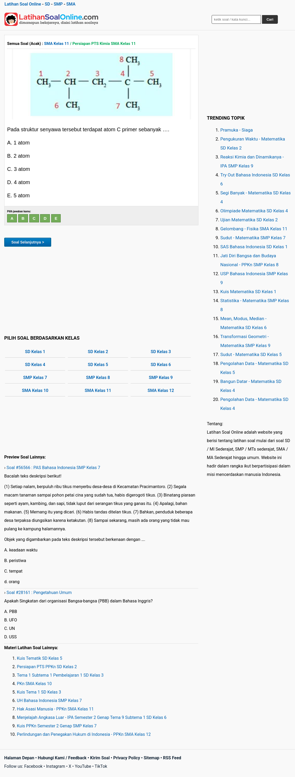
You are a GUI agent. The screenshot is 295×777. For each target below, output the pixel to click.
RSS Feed (172, 757)
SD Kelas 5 (98, 364)
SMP (58, 4)
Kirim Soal (100, 757)
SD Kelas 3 (161, 351)
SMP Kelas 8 (98, 377)
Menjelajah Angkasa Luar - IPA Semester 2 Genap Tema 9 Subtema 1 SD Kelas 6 (91, 717)
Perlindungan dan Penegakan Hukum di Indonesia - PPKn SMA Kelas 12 (84, 734)
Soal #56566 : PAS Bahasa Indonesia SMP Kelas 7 (53, 467)
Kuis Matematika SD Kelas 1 (248, 291)
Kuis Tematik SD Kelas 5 (39, 658)
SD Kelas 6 (161, 364)
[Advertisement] (101, 290)
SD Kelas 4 (35, 364)
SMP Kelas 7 (35, 377)
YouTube (83, 766)
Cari (270, 19)
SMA (70, 4)
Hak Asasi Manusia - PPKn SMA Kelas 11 (55, 709)
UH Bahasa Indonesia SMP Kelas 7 (49, 700)
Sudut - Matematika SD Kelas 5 (251, 354)
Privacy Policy (126, 757)
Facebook (33, 766)
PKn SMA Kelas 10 (34, 683)
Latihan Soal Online (22, 4)
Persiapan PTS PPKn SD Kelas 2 (47, 666)
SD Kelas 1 (35, 351)
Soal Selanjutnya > (27, 242)
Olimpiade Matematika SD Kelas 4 (254, 210)
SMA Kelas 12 (161, 390)
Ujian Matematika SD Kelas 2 (249, 219)
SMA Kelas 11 (56, 43)
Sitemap (151, 757)
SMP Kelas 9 (161, 377)
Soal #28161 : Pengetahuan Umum (39, 592)
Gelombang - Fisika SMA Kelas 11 (253, 228)
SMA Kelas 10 (35, 390)
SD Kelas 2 (98, 351)
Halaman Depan (19, 757)
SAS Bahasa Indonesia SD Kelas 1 (254, 246)
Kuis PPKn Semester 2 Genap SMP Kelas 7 (57, 725)
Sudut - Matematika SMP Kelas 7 (253, 237)
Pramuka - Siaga (236, 130)
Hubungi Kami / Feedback (62, 757)
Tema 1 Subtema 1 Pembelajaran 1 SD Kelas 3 (60, 675)
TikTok (101, 766)
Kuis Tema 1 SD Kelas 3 (39, 692)
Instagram (55, 766)
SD (47, 4)
